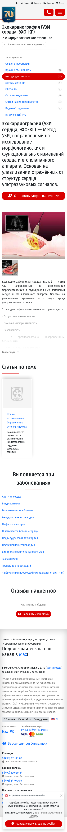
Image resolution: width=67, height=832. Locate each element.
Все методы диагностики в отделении (24, 44)
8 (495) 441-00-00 (12, 780)
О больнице (9, 719)
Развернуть (10, 352)
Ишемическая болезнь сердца (20, 531)
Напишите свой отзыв (33, 614)
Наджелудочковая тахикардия (20, 538)
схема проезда (54, 667)
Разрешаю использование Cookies (33, 823)
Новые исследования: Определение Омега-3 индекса (17, 420)
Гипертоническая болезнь (17, 510)
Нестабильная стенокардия (18, 545)
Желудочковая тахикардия (18, 517)
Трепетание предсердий (16, 565)
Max (23, 654)
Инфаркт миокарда (13, 524)
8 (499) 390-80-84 (12, 772)
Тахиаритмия (10, 558)
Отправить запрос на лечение (33, 196)
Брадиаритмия (11, 503)
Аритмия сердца (11, 496)
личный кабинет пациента (34, 729)
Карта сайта (24, 719)
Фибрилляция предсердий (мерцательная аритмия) (33, 572)
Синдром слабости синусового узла (23, 552)
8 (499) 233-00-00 (12, 758)
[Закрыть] (61, 795)
